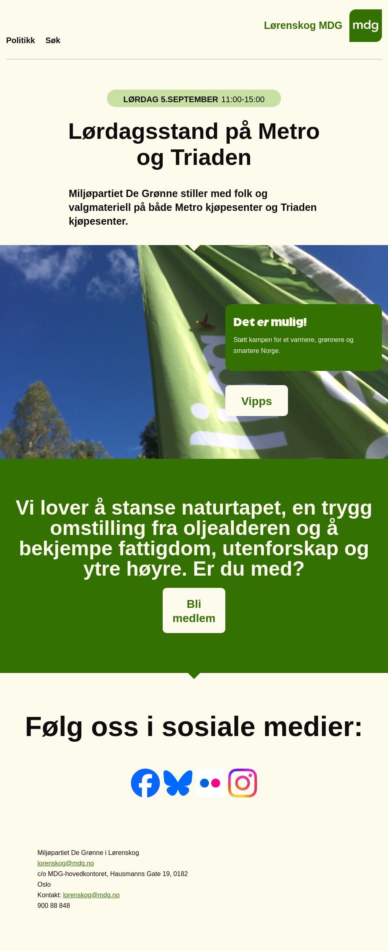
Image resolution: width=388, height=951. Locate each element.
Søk (53, 40)
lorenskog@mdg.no (65, 863)
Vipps (256, 401)
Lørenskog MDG (303, 23)
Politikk (20, 40)
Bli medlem (194, 611)
